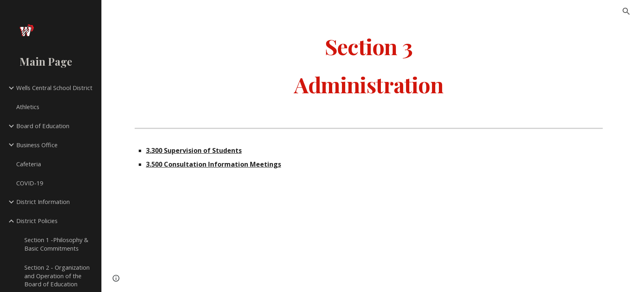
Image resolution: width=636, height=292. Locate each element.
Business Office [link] (37, 145)
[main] (369, 65)
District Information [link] (43, 202)
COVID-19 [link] (29, 183)
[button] (626, 11)
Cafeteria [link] (28, 164)
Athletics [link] (27, 107)
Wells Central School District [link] (54, 88)
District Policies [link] (37, 221)
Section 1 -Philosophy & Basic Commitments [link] (56, 244)
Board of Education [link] (42, 126)
